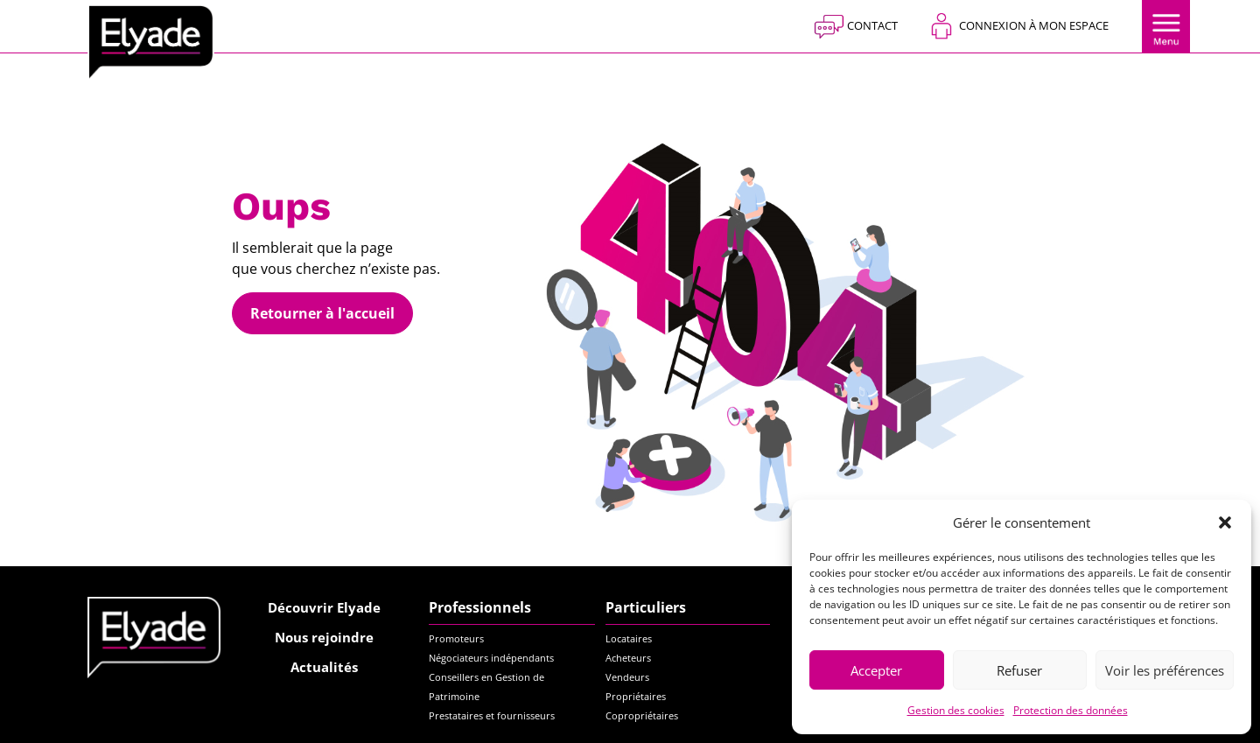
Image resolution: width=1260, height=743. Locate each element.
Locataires (629, 638)
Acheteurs (628, 657)
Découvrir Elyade (324, 607)
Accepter (876, 670)
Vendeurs (627, 676)
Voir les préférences (1164, 670)
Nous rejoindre (324, 637)
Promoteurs (456, 638)
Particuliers (646, 607)
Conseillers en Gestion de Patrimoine (486, 686)
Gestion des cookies (955, 710)
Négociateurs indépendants (491, 657)
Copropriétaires (642, 715)
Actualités (324, 667)
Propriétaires (636, 696)
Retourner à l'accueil (322, 313)
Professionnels (480, 607)
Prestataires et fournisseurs (492, 715)
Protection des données (1070, 710)
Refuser (1019, 670)
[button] (1225, 522)
